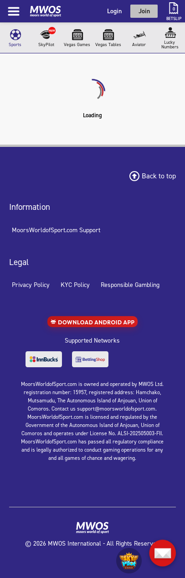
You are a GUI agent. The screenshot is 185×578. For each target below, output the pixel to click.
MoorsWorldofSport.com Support (56, 230)
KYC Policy (75, 285)
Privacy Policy (31, 285)
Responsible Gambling (130, 285)
